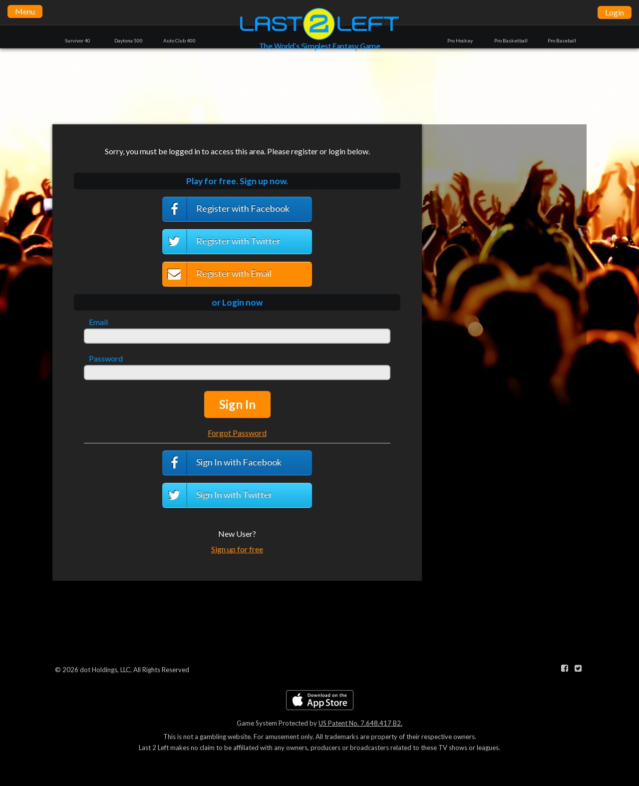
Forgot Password (237, 432)
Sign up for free (237, 549)
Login (614, 12)
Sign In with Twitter (217, 495)
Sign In (237, 404)
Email (98, 322)
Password (106, 359)
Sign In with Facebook (222, 463)
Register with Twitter (221, 242)
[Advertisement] (319, 85)
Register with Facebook (226, 209)
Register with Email (217, 274)
